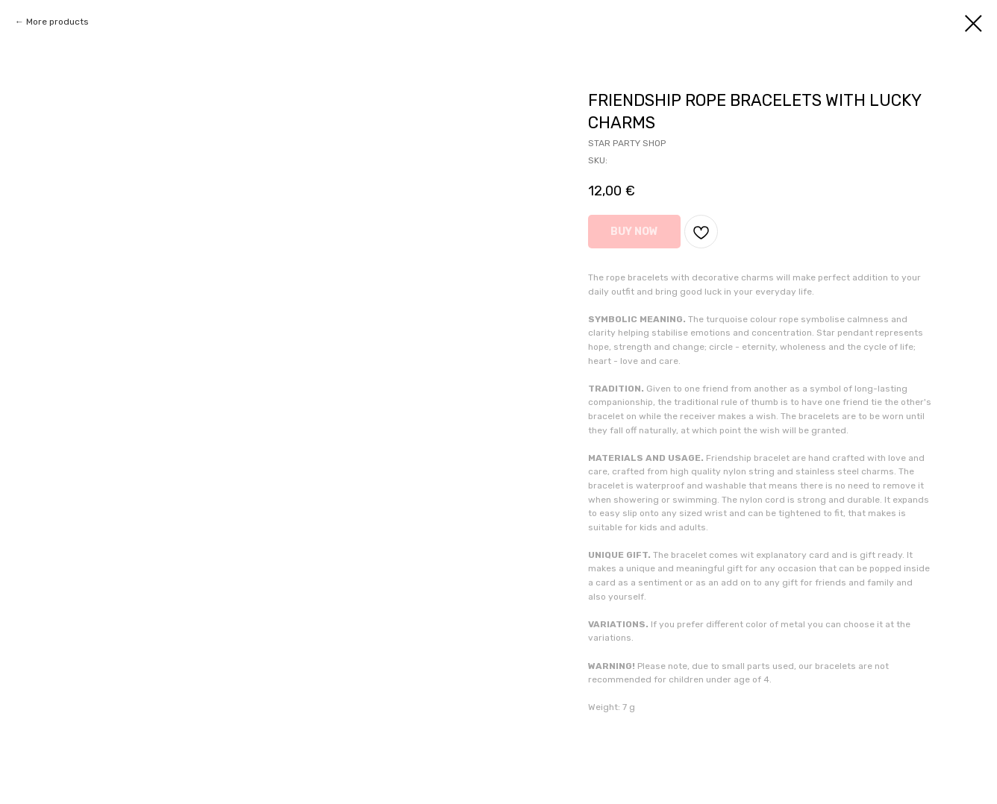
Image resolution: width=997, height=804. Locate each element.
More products (57, 21)
